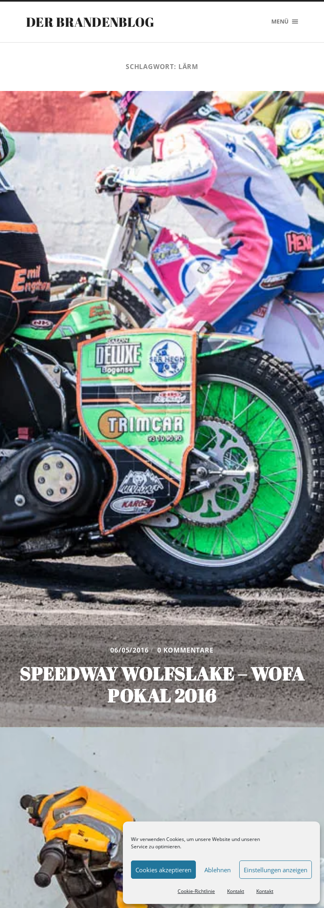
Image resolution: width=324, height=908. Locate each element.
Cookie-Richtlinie (196, 891)
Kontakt (235, 891)
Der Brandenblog (90, 21)
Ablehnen (217, 870)
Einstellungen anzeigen (275, 870)
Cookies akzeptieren (163, 870)
